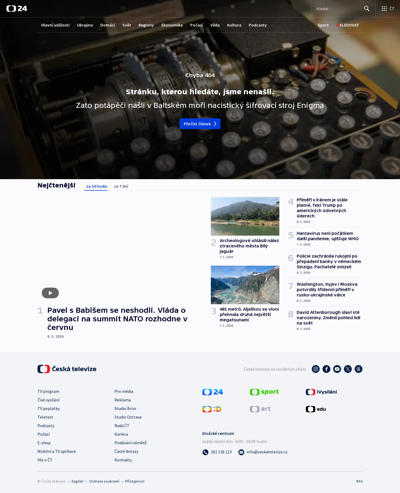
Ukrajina (85, 25)
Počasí (196, 25)
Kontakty (123, 459)
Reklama (123, 399)
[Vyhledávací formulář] (343, 8)
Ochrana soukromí (104, 481)
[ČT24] (16, 8)
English (77, 481)
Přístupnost (134, 481)
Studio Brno (125, 408)
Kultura (234, 25)
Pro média (124, 391)
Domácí (107, 25)
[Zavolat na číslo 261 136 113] (217, 452)
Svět (127, 25)
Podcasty (258, 25)
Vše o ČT (45, 459)
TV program (48, 391)
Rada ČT (122, 425)
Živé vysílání (48, 399)
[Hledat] (366, 8)
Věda (215, 25)
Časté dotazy (126, 451)
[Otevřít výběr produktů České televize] (388, 8)
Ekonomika (172, 25)
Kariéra (121, 434)
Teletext (45, 417)
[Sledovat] (348, 25)
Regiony (146, 25)
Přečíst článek (200, 123)
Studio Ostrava (128, 417)
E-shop (44, 442)
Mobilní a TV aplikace (56, 451)
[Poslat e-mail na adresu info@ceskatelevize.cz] (263, 452)
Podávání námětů (131, 442)
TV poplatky (48, 408)
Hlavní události (55, 25)
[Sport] (323, 25)
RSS (359, 481)
